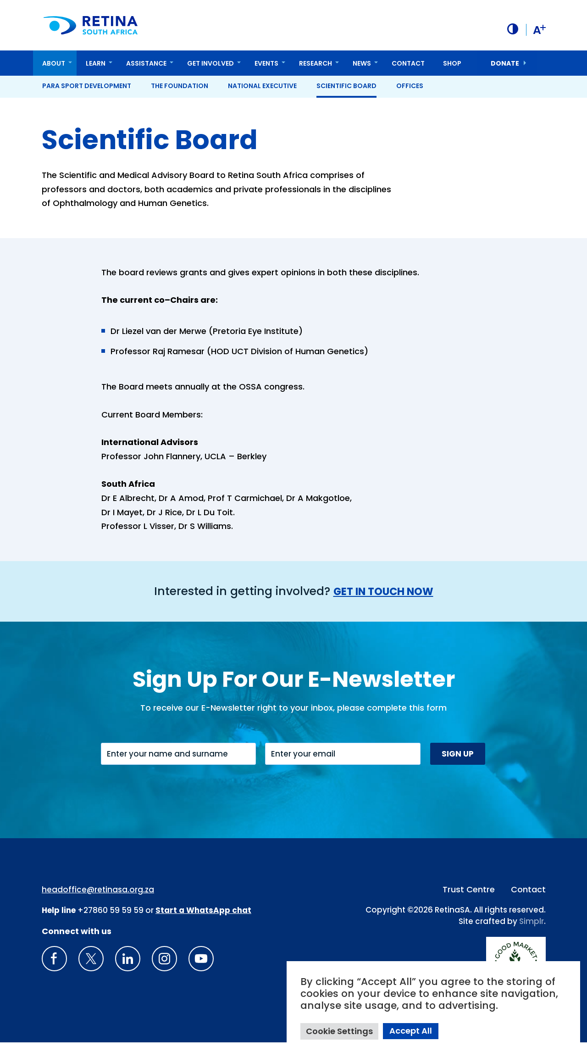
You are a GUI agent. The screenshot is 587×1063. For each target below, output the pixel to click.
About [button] (53, 62)
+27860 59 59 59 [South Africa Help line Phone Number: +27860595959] (111, 931)
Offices (409, 85)
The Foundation (179, 85)
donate (505, 62)
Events (266, 62)
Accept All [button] (410, 1030)
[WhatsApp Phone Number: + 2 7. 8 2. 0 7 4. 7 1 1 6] (203, 931)
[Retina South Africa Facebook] (54, 979)
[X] (91, 979)
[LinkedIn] (127, 979)
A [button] (539, 29)
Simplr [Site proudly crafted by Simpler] (531, 942)
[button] (511, 28)
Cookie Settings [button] (339, 1031)
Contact (408, 62)
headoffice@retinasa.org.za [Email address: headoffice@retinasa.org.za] (98, 910)
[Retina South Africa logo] (91, 25)
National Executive (262, 85)
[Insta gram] (164, 979)
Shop (452, 62)
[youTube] (201, 979)
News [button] (362, 62)
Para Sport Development (86, 85)
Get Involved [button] (210, 62)
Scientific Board (346, 85)
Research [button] (315, 62)
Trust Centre (469, 910)
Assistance (146, 62)
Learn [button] (95, 62)
